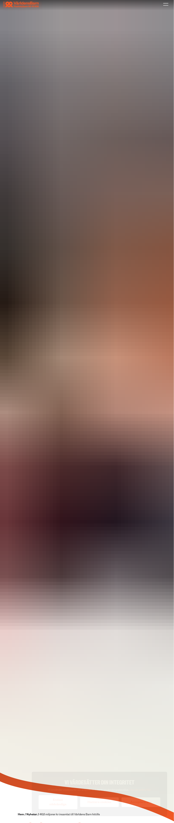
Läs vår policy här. (140, 790)
